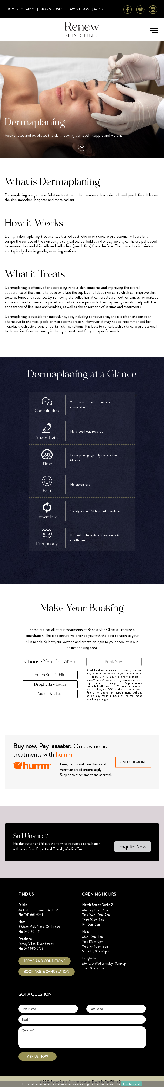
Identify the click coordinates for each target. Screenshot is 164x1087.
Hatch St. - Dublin (50, 675)
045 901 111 (32, 931)
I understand (131, 1084)
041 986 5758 (34, 948)
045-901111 (55, 9)
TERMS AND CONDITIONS (44, 961)
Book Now (114, 661)
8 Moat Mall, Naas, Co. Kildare (39, 926)
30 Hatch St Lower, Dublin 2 (38, 909)
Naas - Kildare (50, 694)
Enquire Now (132, 847)
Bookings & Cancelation (46, 971)
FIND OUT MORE (133, 762)
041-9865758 (94, 9)
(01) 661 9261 (33, 914)
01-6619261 (27, 9)
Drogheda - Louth (50, 684)
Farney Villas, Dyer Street (36, 943)
